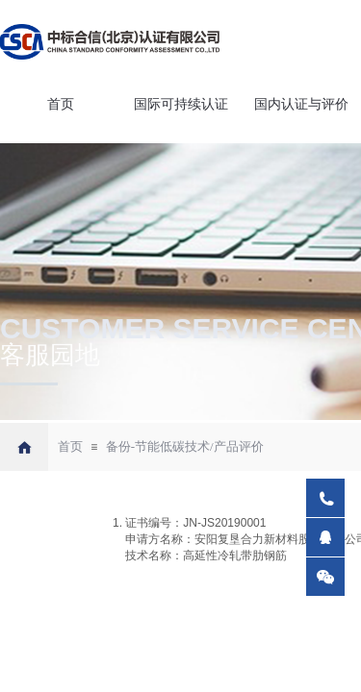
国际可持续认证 (181, 104)
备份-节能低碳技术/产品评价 (185, 446)
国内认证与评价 (301, 104)
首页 (60, 104)
